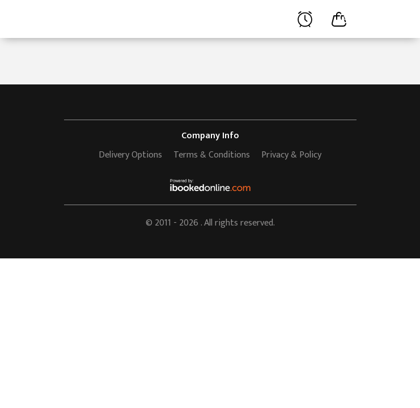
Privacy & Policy (291, 155)
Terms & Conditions (211, 155)
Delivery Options (130, 155)
